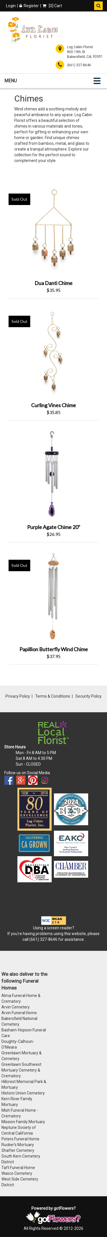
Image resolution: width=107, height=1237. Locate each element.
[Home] (32, 30)
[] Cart (52, 5)
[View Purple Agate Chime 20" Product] (53, 473)
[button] (98, 5)
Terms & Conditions (52, 696)
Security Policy (88, 696)
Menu (10, 80)
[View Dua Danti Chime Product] (53, 229)
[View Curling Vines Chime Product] (53, 351)
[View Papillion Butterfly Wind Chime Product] (53, 595)
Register (29, 5)
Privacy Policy (17, 696)
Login (11, 5)
